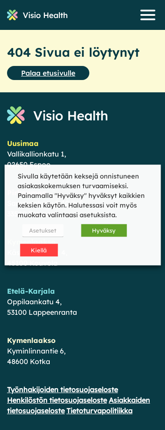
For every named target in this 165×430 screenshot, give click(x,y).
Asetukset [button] (42, 230)
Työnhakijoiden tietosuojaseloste (62, 389)
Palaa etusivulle (48, 73)
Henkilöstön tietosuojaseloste (57, 400)
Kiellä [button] (39, 250)
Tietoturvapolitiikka (99, 410)
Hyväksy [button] (104, 230)
